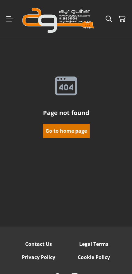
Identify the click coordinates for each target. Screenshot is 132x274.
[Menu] (10, 19)
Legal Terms (93, 244)
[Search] (108, 19)
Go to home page (66, 131)
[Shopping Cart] (122, 19)
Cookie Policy (94, 257)
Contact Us (38, 244)
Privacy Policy (38, 257)
